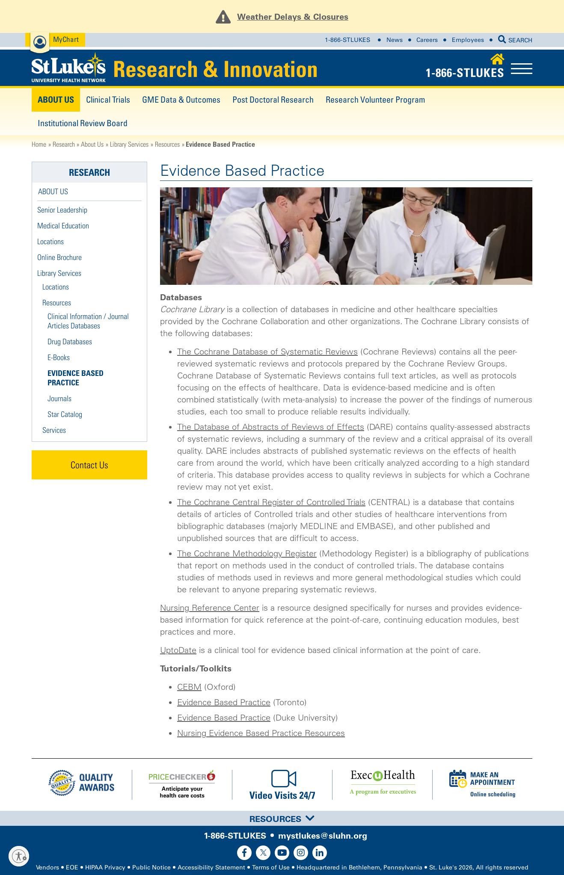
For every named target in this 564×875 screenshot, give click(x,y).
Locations (50, 241)
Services (54, 430)
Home (39, 144)
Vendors (47, 867)
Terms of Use (271, 867)
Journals (59, 398)
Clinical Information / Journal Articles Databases (88, 321)
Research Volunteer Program (375, 99)
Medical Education (63, 225)
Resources (167, 144)
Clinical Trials (108, 99)
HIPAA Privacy (105, 867)
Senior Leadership (62, 209)
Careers (427, 40)
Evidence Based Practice (223, 702)
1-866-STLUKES (347, 40)
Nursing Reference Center (209, 608)
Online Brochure (59, 257)
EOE (72, 867)
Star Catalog (64, 414)
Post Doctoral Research (273, 99)
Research (64, 144)
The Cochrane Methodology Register (247, 553)
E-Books (58, 357)
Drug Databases (69, 341)
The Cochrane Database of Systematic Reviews (267, 351)
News (394, 40)
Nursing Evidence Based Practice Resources (261, 733)
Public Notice (151, 867)
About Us (56, 100)
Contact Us (89, 464)
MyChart (66, 39)
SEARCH (515, 40)
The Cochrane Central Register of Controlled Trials (271, 502)
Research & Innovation (215, 69)
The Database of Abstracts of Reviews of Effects (270, 427)
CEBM (189, 687)
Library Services (129, 144)
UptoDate (178, 650)
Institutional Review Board (83, 123)
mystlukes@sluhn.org (322, 836)
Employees (468, 40)
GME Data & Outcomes (181, 99)
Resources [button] (282, 819)
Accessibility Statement (211, 867)
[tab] (282, 818)
